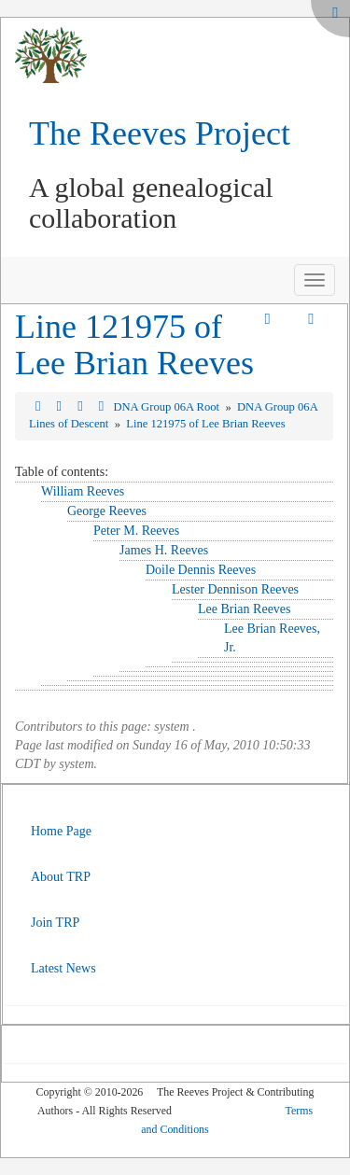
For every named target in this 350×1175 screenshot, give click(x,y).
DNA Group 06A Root (167, 406)
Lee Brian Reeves (244, 609)
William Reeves (82, 491)
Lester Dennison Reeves (235, 589)
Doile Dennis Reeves (201, 570)
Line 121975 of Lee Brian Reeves (134, 345)
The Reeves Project (159, 133)
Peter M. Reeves (136, 531)
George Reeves (107, 511)
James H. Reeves (163, 550)
